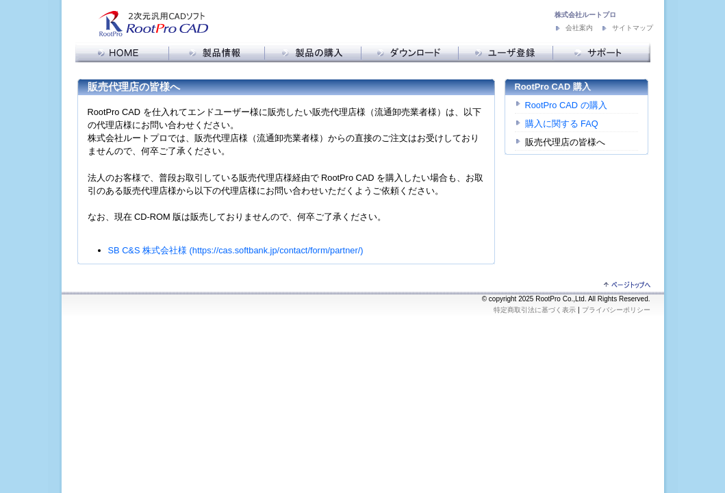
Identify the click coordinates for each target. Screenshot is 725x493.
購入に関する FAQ (561, 123)
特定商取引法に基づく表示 (535, 310)
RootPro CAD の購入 (566, 105)
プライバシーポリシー (616, 310)
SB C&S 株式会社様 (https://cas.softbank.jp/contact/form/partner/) (236, 250)
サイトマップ (632, 27)
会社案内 (579, 27)
